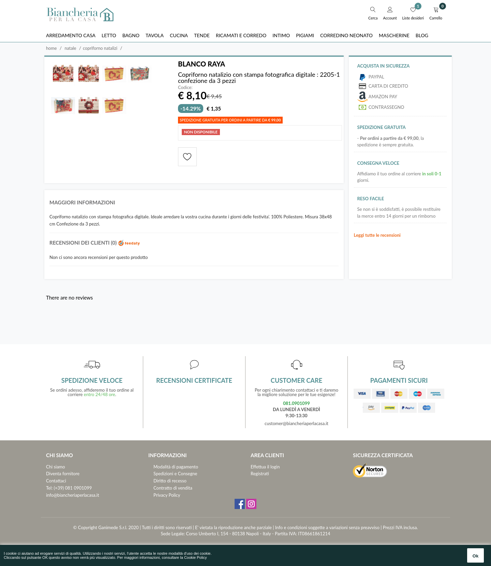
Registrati (260, 473)
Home (51, 48)
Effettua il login (265, 466)
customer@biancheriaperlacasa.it (296, 423)
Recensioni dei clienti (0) (94, 243)
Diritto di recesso (170, 480)
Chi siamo (55, 466)
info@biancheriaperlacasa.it (72, 495)
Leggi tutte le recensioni (377, 235)
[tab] (194, 204)
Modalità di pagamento (175, 466)
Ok (475, 555)
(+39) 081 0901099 (73, 488)
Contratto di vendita (172, 488)
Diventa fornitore (62, 473)
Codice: (185, 87)
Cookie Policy (195, 557)
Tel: (49, 488)
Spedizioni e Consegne (175, 473)
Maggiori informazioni (82, 202)
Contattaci (56, 480)
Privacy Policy (166, 495)
